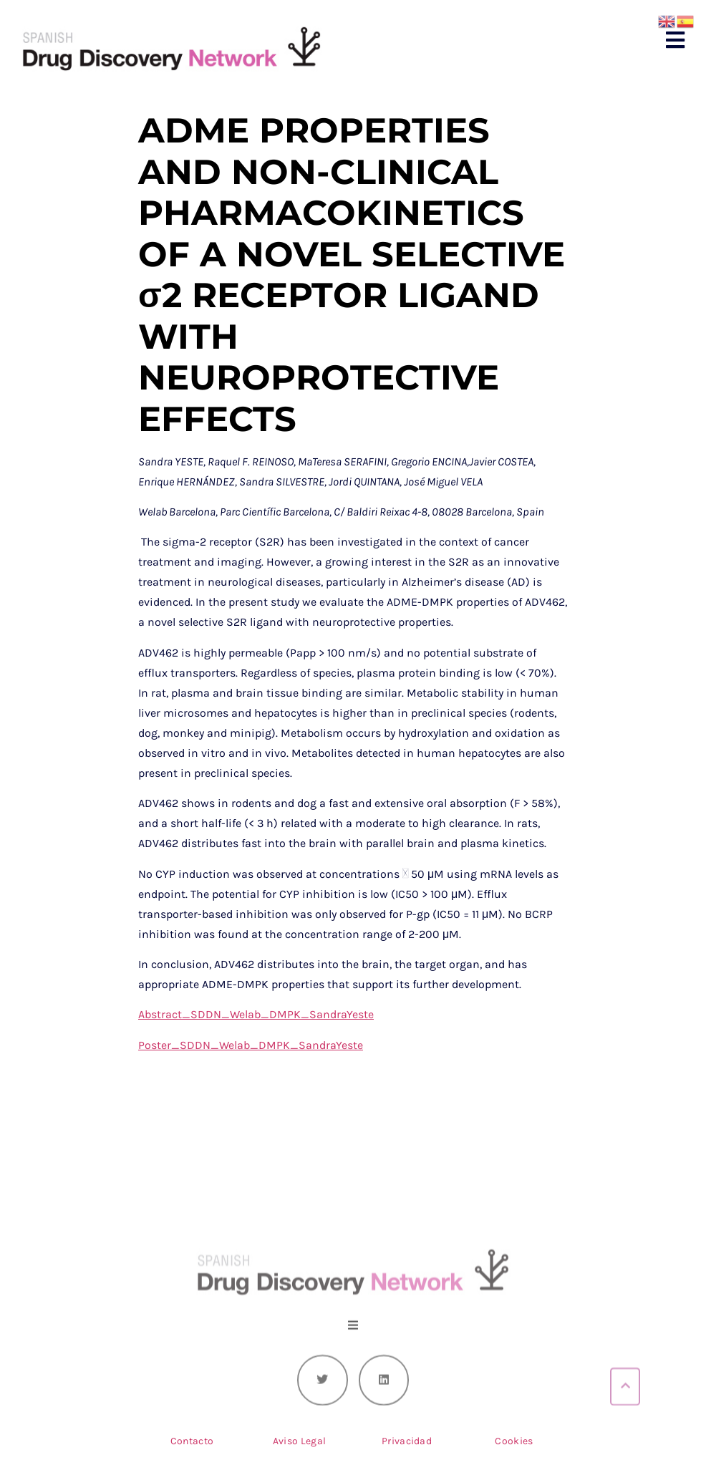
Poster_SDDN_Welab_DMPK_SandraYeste (250, 1045)
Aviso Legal (299, 1441)
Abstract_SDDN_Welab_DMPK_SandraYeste (256, 1014)
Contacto (191, 1441)
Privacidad (407, 1441)
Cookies (514, 1441)
